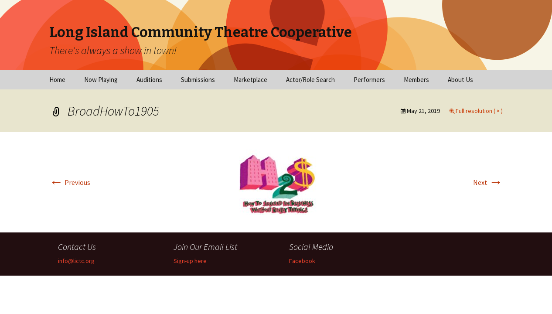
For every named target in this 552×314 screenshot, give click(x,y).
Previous (69, 182)
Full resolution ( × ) (479, 111)
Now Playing (101, 79)
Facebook (302, 261)
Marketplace (250, 79)
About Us (460, 79)
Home (57, 79)
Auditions (149, 79)
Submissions (198, 79)
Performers (369, 79)
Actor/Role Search (310, 79)
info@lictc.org (76, 261)
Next (488, 182)
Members (416, 79)
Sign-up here (190, 261)
